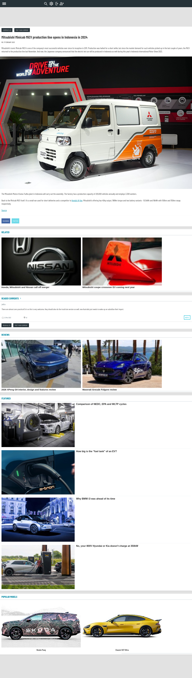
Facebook (6, 221)
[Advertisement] (96, 16)
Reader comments (11, 298)
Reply (187, 317)
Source (4, 210)
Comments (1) (7, 30)
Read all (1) (6, 325)
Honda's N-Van (77, 200)
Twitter (15, 221)
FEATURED (6, 398)
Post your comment (22, 30)
